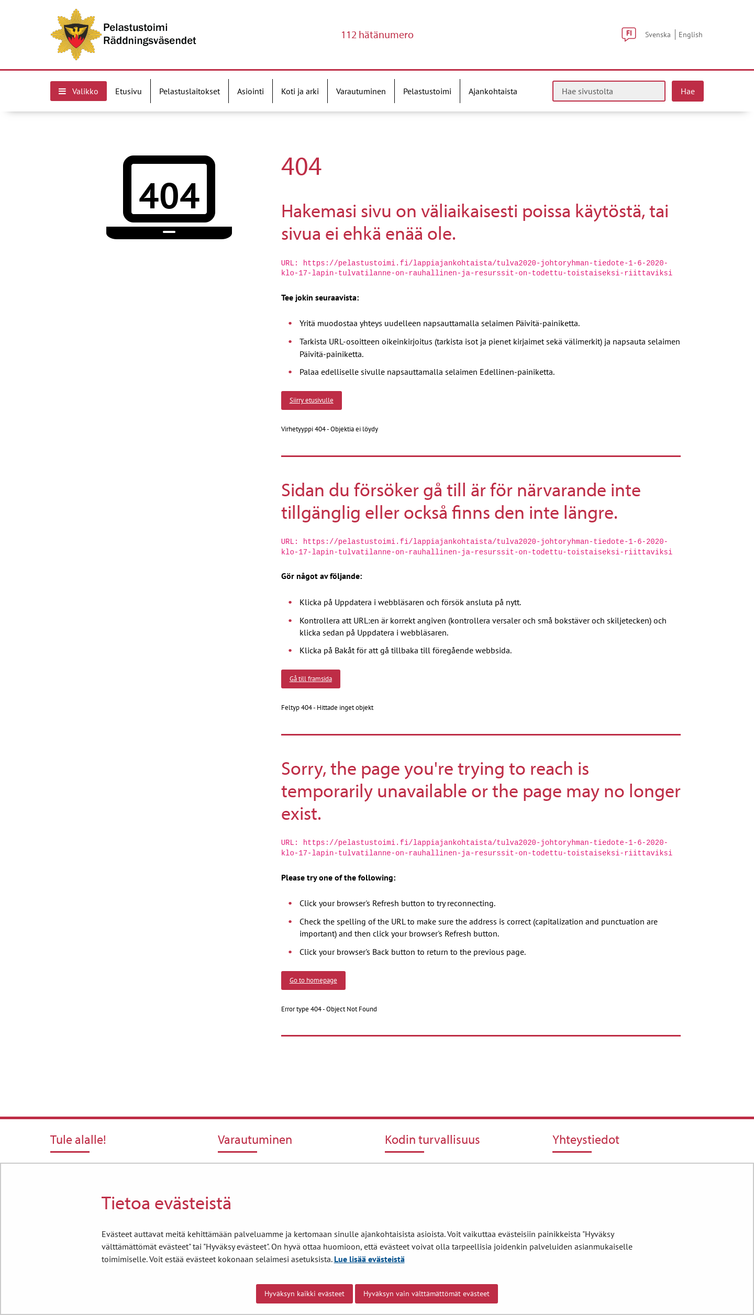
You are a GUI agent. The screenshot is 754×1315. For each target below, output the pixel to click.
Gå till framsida (311, 678)
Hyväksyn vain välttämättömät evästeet (426, 1293)
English (691, 34)
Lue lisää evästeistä (369, 1259)
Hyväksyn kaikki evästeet (304, 1293)
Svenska (658, 34)
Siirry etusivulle (312, 400)
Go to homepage (313, 980)
